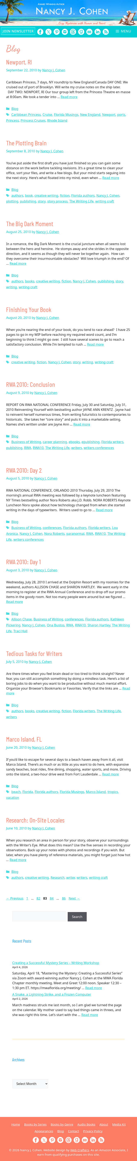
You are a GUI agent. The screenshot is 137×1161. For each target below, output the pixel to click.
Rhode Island (57, 120)
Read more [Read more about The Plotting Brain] (110, 178)
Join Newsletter (18, 31)
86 (64, 898)
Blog (14, 108)
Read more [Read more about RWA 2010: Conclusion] (81, 424)
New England (90, 114)
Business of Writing (26, 442)
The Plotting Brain (26, 143)
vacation (12, 797)
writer (70, 877)
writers (76, 448)
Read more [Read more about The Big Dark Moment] (18, 263)
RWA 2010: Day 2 (24, 470)
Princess (12, 120)
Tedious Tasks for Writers (34, 653)
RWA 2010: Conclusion (30, 384)
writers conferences (99, 448)
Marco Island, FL (24, 739)
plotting (12, 201)
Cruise (47, 114)
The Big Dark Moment (29, 223)
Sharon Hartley (99, 625)
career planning (55, 442)
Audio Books (86, 1124)
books (29, 281)
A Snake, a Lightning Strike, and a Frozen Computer (51, 994)
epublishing (91, 442)
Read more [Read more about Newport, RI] (69, 97)
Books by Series (35, 1124)
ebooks (74, 442)
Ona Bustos (56, 625)
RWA (27, 448)
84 (52, 898)
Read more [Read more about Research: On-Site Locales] (18, 860)
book (29, 195)
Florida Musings (66, 114)
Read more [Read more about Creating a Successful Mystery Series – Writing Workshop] (93, 988)
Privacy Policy (92, 1131)
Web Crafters (79, 1150)
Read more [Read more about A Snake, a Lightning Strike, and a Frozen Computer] (89, 1015)
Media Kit (119, 1124)
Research (58, 877)
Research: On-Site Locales (35, 820)
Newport (108, 114)
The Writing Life (81, 201)
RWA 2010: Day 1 (23, 561)
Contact (73, 1131)
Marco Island (96, 791)
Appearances (44, 1131)
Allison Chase (21, 619)
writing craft (104, 201)
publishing (28, 201)
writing (11, 287)
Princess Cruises (33, 120)
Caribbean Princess (26, 114)
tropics (113, 791)
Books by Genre (62, 1124)
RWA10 (38, 448)
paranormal (75, 533)
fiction (65, 195)
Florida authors (83, 195)
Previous (14, 898)
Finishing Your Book (28, 309)
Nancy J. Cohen (107, 195)
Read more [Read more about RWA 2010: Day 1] (14, 601)
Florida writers (112, 442)
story (41, 201)
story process (57, 201)
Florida (27, 791)
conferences (52, 527)
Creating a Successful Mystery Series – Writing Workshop (55, 963)
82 (38, 898)
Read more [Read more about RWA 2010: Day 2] (104, 510)
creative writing (46, 195)
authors (17, 195)
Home (15, 1124)
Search (77, 916)
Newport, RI (19, 62)
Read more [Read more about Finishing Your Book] (95, 344)
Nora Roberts (54, 533)
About (103, 1124)
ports (121, 114)
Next (74, 898)
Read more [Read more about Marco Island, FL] (110, 774)
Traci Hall (20, 631)
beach (16, 791)
